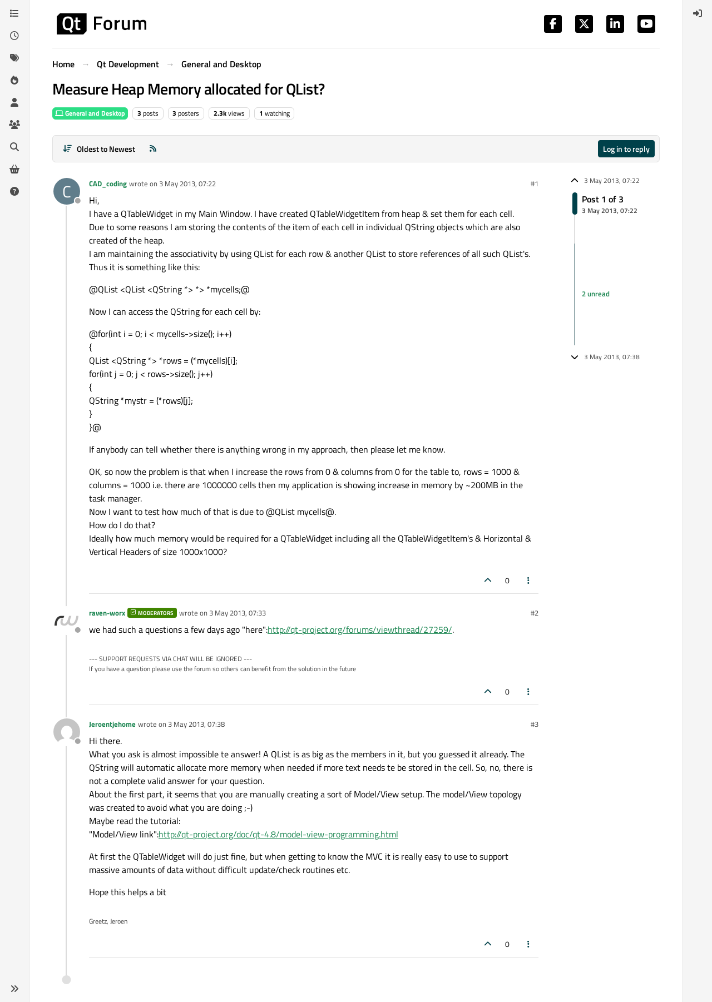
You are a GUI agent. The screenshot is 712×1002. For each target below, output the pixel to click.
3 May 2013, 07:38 (196, 724)
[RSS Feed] (153, 148)
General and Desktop (90, 113)
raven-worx (107, 612)
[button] (14, 989)
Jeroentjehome (112, 724)
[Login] (698, 13)
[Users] (14, 102)
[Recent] (14, 35)
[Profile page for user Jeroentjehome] (66, 731)
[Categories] (14, 13)
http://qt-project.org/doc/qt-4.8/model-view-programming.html (278, 834)
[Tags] (14, 58)
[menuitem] (698, 13)
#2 (534, 612)
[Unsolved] (14, 191)
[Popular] (14, 80)
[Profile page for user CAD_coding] (66, 191)
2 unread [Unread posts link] (596, 294)
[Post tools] (529, 580)
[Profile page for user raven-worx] (66, 620)
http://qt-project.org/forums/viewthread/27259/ (360, 629)
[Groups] (14, 124)
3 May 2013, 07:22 (187, 183)
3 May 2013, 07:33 (237, 612)
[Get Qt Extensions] (14, 169)
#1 (534, 183)
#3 (534, 724)
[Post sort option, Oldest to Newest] (98, 148)
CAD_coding (108, 183)
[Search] (14, 147)
